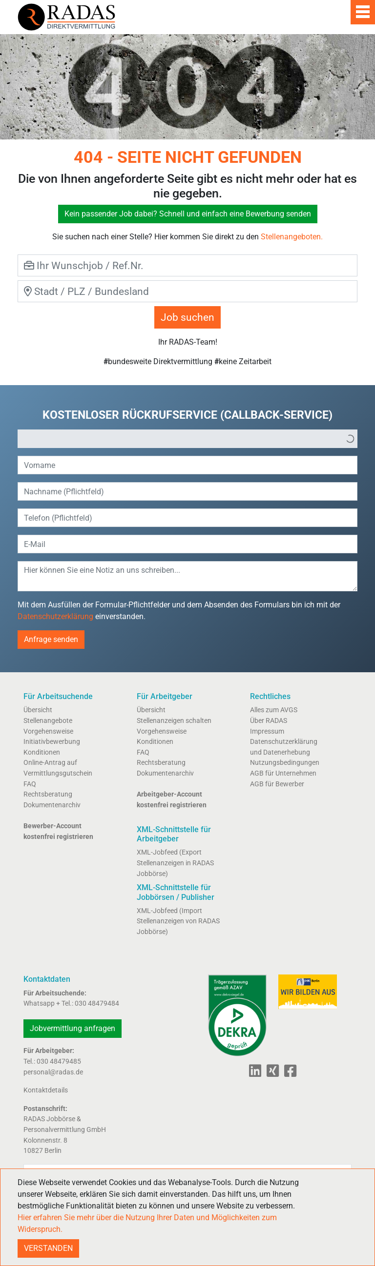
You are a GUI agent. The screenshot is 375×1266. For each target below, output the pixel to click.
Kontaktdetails (45, 1090)
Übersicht (37, 710)
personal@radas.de (53, 1072)
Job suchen (187, 317)
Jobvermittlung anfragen (72, 1028)
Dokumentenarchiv (52, 805)
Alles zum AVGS (273, 710)
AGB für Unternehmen (283, 773)
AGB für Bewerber (277, 784)
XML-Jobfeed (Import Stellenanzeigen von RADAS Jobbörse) (178, 921)
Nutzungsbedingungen (284, 763)
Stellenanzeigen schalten (174, 721)
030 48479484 (97, 1003)
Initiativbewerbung (51, 742)
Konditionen (41, 752)
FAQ (29, 784)
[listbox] (187, 438)
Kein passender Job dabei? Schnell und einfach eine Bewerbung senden (187, 213)
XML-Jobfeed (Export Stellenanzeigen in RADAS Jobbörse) (175, 862)
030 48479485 (59, 1061)
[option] (180, 439)
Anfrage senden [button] (51, 639)
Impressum (267, 731)
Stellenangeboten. (292, 236)
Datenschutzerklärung (55, 616)
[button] (350, 439)
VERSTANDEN (48, 1248)
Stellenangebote (47, 721)
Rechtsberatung (47, 794)
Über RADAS (268, 721)
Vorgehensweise (48, 731)
